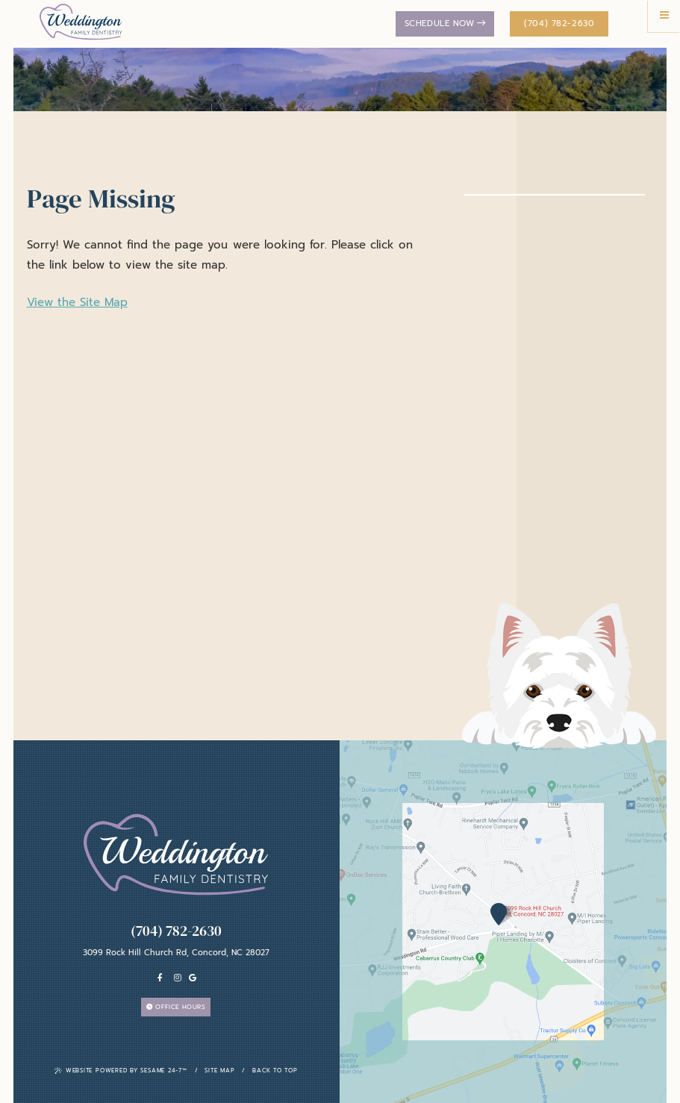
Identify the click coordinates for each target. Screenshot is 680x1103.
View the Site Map (77, 302)
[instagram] (177, 978)
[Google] (192, 978)
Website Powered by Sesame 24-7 (120, 1070)
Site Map (219, 1070)
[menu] (664, 16)
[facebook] (160, 978)
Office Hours (175, 1006)
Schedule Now (445, 23)
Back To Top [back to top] (274, 1070)
